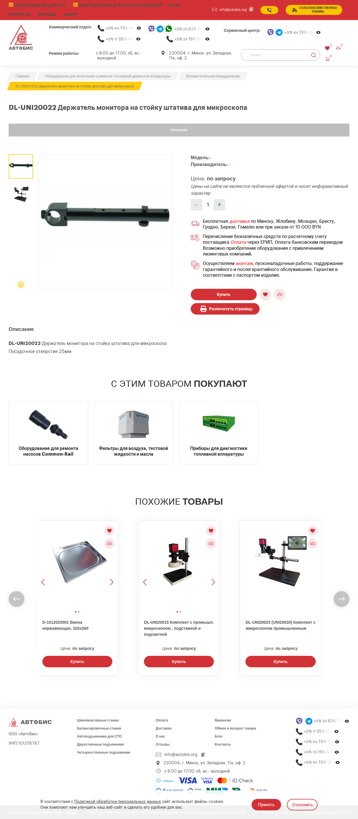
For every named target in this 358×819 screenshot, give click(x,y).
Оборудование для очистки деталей (112, 5)
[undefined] (16, 598)
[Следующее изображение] (111, 563)
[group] (105, 220)
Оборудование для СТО (38, 5)
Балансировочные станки (99, 727)
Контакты (223, 743)
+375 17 (123, 37)
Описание (179, 128)
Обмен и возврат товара (235, 727)
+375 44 (123, 26)
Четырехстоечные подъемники (103, 751)
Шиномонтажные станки (97, 719)
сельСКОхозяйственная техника (313, 9)
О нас (163, 5)
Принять (266, 804)
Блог (219, 735)
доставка (239, 220)
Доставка (163, 727)
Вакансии (223, 719)
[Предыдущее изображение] (43, 563)
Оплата (238, 241)
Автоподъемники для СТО (99, 735)
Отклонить (302, 804)
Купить (223, 293)
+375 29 (192, 27)
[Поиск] (280, 53)
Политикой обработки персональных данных (117, 802)
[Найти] (313, 53)
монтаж (244, 262)
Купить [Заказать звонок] (77, 660)
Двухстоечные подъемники (100, 743)
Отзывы (162, 743)
